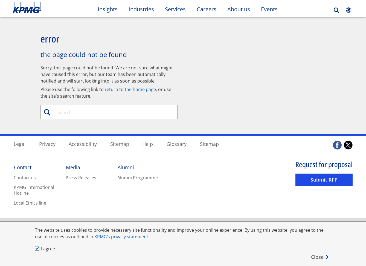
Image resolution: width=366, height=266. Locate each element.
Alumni (126, 167)
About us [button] (238, 9)
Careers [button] (206, 9)
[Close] (320, 257)
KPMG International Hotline (34, 190)
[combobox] (111, 112)
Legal (20, 143)
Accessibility (83, 143)
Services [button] (175, 9)
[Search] (336, 10)
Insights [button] (108, 9)
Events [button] (269, 9)
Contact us (25, 177)
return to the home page (130, 89)
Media (73, 167)
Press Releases (81, 177)
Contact (22, 167)
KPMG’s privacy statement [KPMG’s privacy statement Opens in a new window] (121, 237)
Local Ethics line (30, 203)
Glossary (177, 143)
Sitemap (119, 143)
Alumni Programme (137, 177)
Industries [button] (141, 9)
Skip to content (44, 7)
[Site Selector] (348, 10)
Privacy (47, 143)
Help (147, 143)
